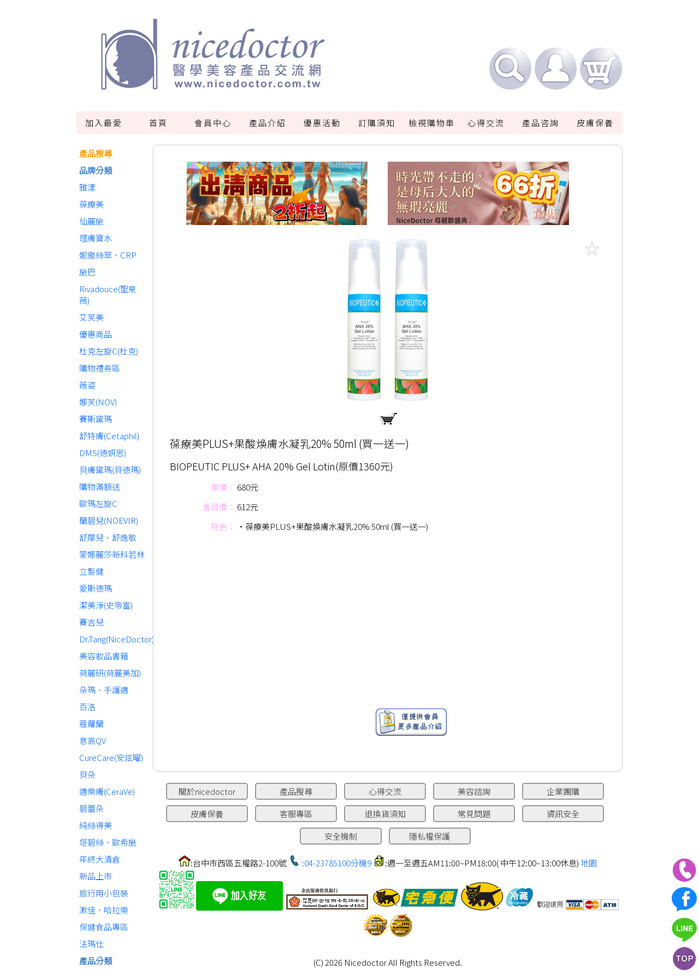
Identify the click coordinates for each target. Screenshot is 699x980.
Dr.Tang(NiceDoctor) (113, 639)
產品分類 (95, 960)
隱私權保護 (429, 836)
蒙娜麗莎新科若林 (112, 554)
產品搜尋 (95, 153)
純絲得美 (95, 825)
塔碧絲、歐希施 (108, 842)
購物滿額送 (99, 486)
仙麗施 (91, 221)
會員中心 (213, 122)
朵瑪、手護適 (103, 689)
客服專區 (296, 813)
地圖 (588, 863)
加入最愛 (103, 122)
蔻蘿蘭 (91, 723)
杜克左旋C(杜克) (108, 351)
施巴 (87, 272)
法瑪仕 (91, 943)
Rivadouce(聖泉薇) (108, 294)
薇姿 (87, 385)
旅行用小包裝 (103, 893)
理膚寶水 (95, 238)
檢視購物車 (431, 122)
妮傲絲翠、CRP (108, 255)
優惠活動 (322, 122)
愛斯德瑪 (95, 588)
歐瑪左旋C (98, 503)
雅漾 (87, 187)
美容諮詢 (474, 791)
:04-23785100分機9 (336, 863)
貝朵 (87, 774)
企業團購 (563, 791)
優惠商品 (95, 334)
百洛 (87, 706)
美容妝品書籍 (103, 656)
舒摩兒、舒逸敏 (108, 537)
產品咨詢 (540, 122)
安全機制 (340, 836)
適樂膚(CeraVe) (107, 791)
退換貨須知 (385, 813)
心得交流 (486, 122)
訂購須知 (376, 122)
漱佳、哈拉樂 (103, 910)
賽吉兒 (91, 622)
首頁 (158, 122)
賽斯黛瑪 (95, 418)
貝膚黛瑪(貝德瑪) (110, 469)
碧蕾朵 (91, 808)
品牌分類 (95, 170)
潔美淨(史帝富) (106, 605)
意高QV (92, 740)
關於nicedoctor (207, 791)
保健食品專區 (103, 926)
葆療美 (91, 204)
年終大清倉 (99, 859)
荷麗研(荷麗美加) (110, 672)
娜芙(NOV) (98, 402)
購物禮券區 (99, 368)
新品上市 (95, 876)
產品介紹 (267, 122)
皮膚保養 (595, 122)
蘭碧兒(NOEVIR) (108, 520)
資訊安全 (563, 813)
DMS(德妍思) (102, 452)
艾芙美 (91, 317)
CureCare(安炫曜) (111, 757)
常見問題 (474, 813)
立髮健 (91, 571)
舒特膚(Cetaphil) (109, 435)
